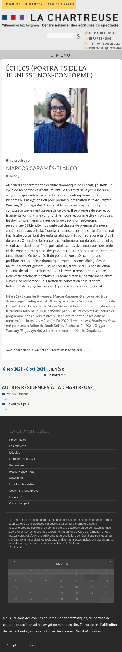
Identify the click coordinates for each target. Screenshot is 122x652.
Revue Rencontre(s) (22, 471)
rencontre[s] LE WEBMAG (105, 48)
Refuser (30, 645)
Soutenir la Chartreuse (23, 490)
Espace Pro (16, 497)
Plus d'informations (88, 631)
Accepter (12, 645)
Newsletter (16, 478)
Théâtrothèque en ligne (104, 44)
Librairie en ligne (100, 38)
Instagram (57, 375)
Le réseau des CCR (22, 458)
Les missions (17, 446)
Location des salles (21, 484)
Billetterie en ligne (102, 33)
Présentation (17, 439)
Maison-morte (17, 394)
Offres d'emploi (19, 503)
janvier (61, 564)
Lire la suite (15, 547)
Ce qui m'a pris (18, 404)
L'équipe (14, 452)
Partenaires (16, 465)
